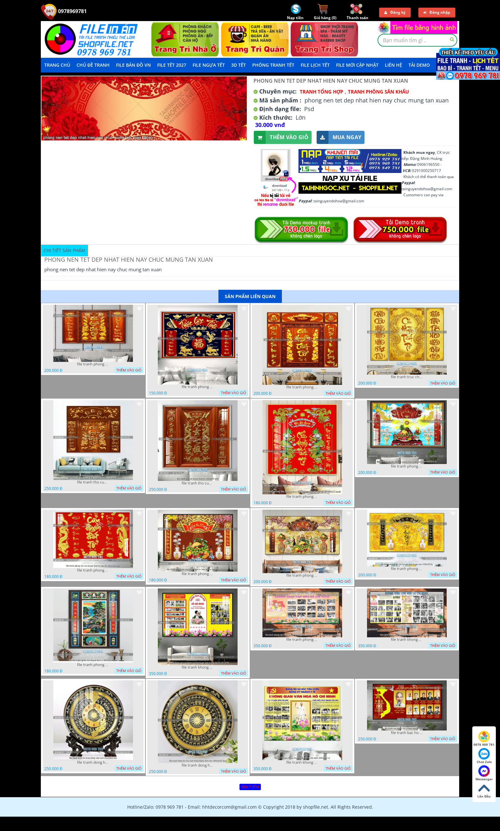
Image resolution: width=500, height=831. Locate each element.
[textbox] (417, 40)
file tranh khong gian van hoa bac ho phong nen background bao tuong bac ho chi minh (407, 639)
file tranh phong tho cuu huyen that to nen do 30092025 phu (93, 570)
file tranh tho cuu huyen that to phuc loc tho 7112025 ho (93, 482)
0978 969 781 (484, 739)
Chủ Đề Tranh (93, 65)
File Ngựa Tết (209, 65)
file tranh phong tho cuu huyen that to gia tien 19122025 (302, 575)
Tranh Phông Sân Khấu (378, 91)
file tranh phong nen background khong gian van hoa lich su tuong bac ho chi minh (302, 639)
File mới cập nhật (357, 65)
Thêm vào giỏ (281, 137)
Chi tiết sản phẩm (64, 250)
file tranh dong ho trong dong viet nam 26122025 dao (93, 762)
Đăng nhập (436, 12)
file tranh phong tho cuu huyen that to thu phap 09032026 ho (93, 364)
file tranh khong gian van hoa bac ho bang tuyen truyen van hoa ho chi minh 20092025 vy (302, 762)
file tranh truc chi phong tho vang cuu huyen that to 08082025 (407, 377)
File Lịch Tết (315, 65)
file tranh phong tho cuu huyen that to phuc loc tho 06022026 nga (198, 387)
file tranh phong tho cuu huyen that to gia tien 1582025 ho (407, 568)
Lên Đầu (484, 790)
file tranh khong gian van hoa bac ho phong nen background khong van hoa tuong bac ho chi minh (198, 667)
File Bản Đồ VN (133, 65)
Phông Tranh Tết (273, 65)
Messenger (484, 773)
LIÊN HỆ (393, 65)
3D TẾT (238, 65)
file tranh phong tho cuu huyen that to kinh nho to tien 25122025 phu (198, 574)
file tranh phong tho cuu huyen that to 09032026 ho (302, 387)
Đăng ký (395, 12)
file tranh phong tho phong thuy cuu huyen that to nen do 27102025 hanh (302, 496)
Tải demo (419, 65)
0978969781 (64, 11)
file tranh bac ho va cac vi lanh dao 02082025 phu (407, 732)
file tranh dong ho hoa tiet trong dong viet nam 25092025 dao (198, 765)
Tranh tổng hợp (321, 91)
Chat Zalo (484, 756)
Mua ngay (339, 137)
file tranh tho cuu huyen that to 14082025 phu (198, 483)
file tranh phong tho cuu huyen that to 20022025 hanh (93, 665)
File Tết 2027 (171, 65)
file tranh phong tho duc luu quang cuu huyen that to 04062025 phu (407, 466)
